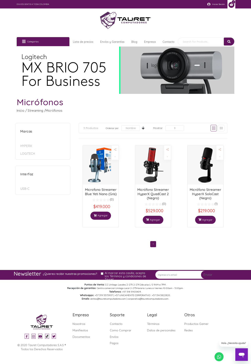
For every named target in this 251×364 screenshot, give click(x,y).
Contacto (169, 42)
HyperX (26, 146)
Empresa (150, 42)
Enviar (208, 275)
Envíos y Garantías (112, 42)
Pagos (114, 343)
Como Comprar (120, 330)
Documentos (81, 337)
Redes (188, 330)
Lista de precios (83, 42)
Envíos (114, 337)
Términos (153, 324)
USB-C (24, 189)
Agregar (101, 215)
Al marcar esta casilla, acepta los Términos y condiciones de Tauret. (125, 276)
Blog (134, 42)
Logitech (27, 153)
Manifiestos (80, 330)
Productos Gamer (196, 324)
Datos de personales (161, 330)
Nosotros (79, 324)
